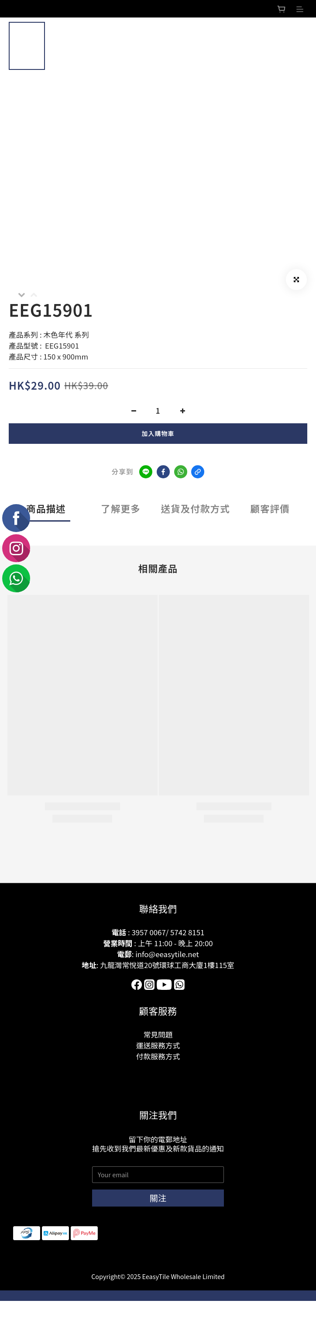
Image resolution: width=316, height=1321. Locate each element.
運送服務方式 (158, 1045)
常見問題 (157, 1034)
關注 (158, 1198)
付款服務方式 (158, 1056)
